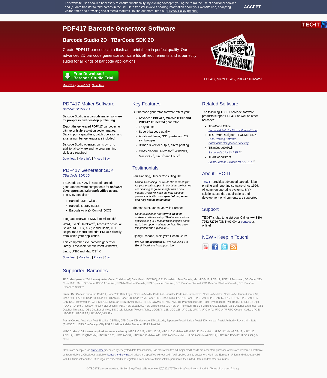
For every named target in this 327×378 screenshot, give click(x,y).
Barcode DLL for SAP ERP (224, 152)
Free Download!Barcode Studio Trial (93, 76)
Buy (107, 158)
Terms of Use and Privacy (224, 368)
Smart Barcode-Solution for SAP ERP (231, 162)
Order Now (98, 85)
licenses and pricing (117, 354)
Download (69, 158)
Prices (98, 158)
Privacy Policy (176, 11)
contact (246, 221)
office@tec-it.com (188, 368)
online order (97, 350)
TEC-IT (207, 181)
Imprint (193, 11)
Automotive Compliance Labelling (228, 143)
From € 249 (83, 85)
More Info (85, 158)
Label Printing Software (222, 139)
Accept (252, 6)
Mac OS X (69, 85)
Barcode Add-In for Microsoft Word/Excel (232, 130)
